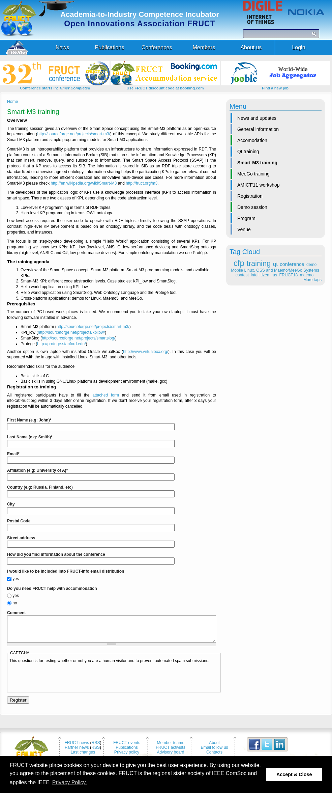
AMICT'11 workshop (258, 185)
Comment (16, 612)
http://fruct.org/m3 (141, 183)
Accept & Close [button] (294, 774)
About (214, 747)
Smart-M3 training (257, 162)
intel (254, 275)
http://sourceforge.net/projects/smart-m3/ (73, 134)
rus (274, 275)
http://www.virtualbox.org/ (145, 351)
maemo (307, 275)
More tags (312, 279)
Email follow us (214, 752)
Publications (127, 752)
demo (311, 264)
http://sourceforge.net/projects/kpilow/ (71, 332)
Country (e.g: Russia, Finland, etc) (40, 487)
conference (292, 264)
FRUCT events (126, 747)
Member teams (170, 747)
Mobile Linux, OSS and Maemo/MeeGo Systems (275, 270)
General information (258, 129)
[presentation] (60, 682)
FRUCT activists (170, 752)
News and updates (256, 118)
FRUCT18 (288, 275)
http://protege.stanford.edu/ (61, 343)
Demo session (252, 207)
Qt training (248, 151)
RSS (96, 747)
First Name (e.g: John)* (29, 420)
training (259, 263)
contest (242, 275)
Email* (13, 454)
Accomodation (252, 140)
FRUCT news (76, 747)
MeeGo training (253, 173)
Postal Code (18, 521)
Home (12, 101)
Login (298, 47)
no (14, 603)
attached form (105, 395)
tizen (265, 275)
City (11, 504)
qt (275, 264)
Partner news (77, 752)
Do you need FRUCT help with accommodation (52, 588)
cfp (239, 263)
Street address (21, 538)
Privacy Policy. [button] (69, 782)
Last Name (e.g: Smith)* (30, 437)
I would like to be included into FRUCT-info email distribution (65, 571)
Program (246, 218)
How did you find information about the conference (56, 554)
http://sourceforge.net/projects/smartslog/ (78, 338)
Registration (250, 196)
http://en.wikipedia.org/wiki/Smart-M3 (84, 183)
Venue (244, 229)
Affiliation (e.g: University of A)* (37, 470)
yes (15, 578)
